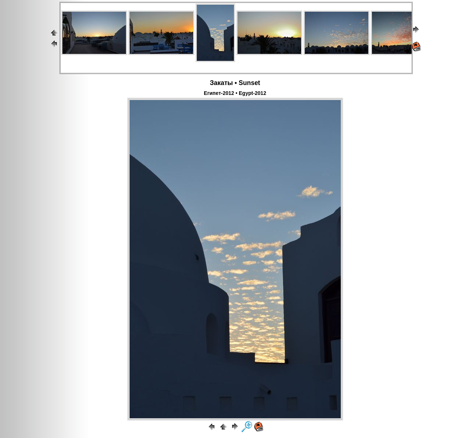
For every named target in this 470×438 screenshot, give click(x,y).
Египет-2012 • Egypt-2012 (235, 93)
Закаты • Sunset (235, 83)
